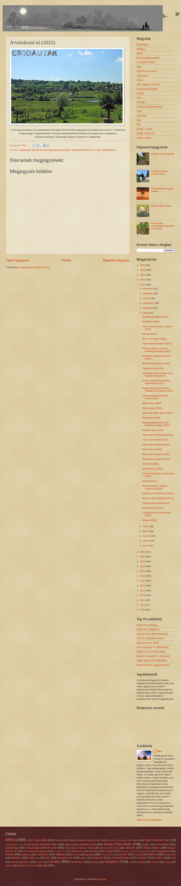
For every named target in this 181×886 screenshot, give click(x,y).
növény (159, 857)
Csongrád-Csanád (146, 62)
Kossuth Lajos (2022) (152, 430)
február (146, 540)
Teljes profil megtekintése (149, 819)
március (147, 536)
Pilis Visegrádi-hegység (35, 851)
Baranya (141, 49)
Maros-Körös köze (109, 848)
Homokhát (162, 844)
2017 (143, 571)
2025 (143, 270)
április (146, 531)
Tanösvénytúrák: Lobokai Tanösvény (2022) (154, 487)
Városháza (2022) (151, 417)
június (146, 313)
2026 (143, 265)
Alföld (9, 840)
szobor (55, 861)
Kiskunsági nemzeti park (41, 847)
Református (77, 851)
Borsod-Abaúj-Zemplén (148, 58)
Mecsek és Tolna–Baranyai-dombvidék (51, 150)
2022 (143, 284)
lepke (83, 858)
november (148, 293)
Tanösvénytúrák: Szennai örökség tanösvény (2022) (156, 349)
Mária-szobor (151, 847)
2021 (143, 552)
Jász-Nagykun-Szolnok (148, 84)
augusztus (148, 308)
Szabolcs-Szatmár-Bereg (149, 106)
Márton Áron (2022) (152, 403)
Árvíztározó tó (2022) (152, 468)
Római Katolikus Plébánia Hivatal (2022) (155, 397)
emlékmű (42, 854)
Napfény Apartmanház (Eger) (151, 651)
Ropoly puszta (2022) (152, 507)
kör (47, 857)
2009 (143, 609)
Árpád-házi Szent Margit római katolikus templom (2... (157, 374)
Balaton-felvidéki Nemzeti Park (84, 840)
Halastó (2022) (149, 334)
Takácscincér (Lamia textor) (156, 503)
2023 (143, 279)
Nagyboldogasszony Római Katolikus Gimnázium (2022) (157, 389)
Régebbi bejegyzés (116, 260)
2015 (143, 580)
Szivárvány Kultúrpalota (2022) (157, 434)
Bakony (58, 840)
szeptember (149, 303)
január (146, 545)
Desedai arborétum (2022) (155, 317)
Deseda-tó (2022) (151, 321)
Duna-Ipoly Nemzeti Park (80, 844)
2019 (143, 561)
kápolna (16, 857)
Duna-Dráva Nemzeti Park (40, 844)
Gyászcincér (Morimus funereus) (158, 493)
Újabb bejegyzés (17, 260)
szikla (40, 862)
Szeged (109, 851)
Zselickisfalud (109, 150)
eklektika (25, 854)
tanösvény (77, 861)
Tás (159, 751)
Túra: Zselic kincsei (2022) (155, 439)
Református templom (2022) (156, 363)
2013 (143, 590)
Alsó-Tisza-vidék (37, 840)
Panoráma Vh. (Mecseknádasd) (152, 634)
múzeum (98, 857)
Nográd (140, 93)
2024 (143, 275)
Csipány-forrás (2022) (153, 368)
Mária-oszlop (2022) (152, 408)
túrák (141, 861)
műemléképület (120, 857)
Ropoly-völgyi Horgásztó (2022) (158, 498)
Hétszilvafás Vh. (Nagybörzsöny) (153, 665)
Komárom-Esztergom (147, 89)
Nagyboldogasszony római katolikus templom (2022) (156, 424)
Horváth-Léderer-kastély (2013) (159, 172)
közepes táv (65, 857)
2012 (143, 595)
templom (112, 861)
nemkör (141, 857)
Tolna (139, 111)
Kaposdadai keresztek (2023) (156, 343)
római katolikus (20, 861)
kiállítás (151, 854)
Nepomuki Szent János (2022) (157, 413)
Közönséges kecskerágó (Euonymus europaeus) (162, 226)
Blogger (103, 879)
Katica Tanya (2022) (152, 449)
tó (93, 150)
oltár (173, 858)
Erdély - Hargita (144, 129)
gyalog (89, 854)
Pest (139, 98)
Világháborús (163, 851)
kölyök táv (34, 858)
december (148, 288)
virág (167, 862)
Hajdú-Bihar (142, 75)
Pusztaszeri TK (59, 851)
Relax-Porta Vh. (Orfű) (148, 643)
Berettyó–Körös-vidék (117, 840)
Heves (140, 80)
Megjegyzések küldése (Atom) (34, 267)
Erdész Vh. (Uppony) (147, 625)
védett (8, 865)
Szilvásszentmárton (81, 150)
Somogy (141, 102)
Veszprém (142, 115)
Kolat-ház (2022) (150, 463)
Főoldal (66, 260)
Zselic (98, 150)
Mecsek (130, 847)
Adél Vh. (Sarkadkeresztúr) (150, 638)
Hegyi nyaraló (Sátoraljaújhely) (152, 660)
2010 (143, 605)
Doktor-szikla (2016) (161, 206)
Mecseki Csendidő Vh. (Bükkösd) (153, 656)
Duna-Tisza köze (117, 844)
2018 (143, 566)
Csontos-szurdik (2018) (162, 154)
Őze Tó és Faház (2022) (154, 339)
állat (45, 865)
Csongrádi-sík (11, 845)
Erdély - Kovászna (146, 133)
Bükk (135, 840)
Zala (139, 120)
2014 (143, 585)
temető (94, 862)
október (147, 298)
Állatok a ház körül (27, 865)
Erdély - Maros (144, 137)
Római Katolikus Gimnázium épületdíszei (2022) (156, 382)
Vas (138, 124)
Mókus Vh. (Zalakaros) (148, 629)
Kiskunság (11, 847)
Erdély (146, 844)
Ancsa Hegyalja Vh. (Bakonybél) (153, 647)
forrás (75, 854)
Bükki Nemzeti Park (156, 840)
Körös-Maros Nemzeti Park (78, 848)
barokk (9, 854)
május (146, 526)
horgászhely (24, 150)
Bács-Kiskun (143, 44)
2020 (143, 556)
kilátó (137, 854)
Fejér (139, 66)
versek (155, 862)
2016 (143, 576)
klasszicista (170, 854)
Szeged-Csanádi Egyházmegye (136, 851)
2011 (143, 600)
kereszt (123, 854)
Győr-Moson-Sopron (147, 71)
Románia (94, 851)
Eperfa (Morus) (149, 481)
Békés (140, 53)
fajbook (60, 854)
